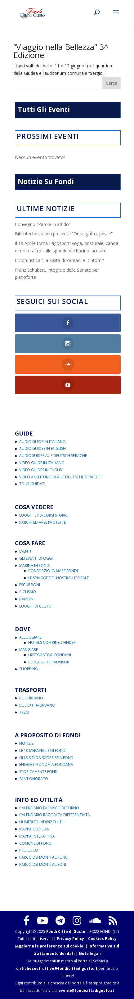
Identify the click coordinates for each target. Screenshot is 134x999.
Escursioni (29, 584)
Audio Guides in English (42, 448)
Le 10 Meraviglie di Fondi (42, 750)
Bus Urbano (31, 698)
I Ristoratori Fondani (49, 655)
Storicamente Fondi (39, 771)
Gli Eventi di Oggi (36, 558)
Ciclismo (27, 591)
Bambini (26, 599)
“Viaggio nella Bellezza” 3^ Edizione (61, 51)
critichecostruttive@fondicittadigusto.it (56, 968)
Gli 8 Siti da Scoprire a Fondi (46, 757)
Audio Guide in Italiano (42, 441)
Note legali (90, 953)
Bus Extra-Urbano (37, 705)
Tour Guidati (32, 483)
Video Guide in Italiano (42, 462)
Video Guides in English (42, 469)
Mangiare (28, 649)
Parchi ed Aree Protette (42, 522)
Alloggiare (30, 637)
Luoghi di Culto (35, 606)
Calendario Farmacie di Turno (49, 808)
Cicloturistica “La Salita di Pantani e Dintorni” (59, 260)
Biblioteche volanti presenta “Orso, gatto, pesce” (64, 234)
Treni (24, 712)
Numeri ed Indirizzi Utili (42, 822)
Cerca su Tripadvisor (48, 662)
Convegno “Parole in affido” (42, 224)
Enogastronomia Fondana (46, 764)
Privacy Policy (70, 938)
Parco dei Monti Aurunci (44, 857)
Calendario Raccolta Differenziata (54, 814)
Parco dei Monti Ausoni (42, 864)
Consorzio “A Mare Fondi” (53, 570)
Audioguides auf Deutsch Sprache (53, 455)
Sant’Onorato (33, 778)
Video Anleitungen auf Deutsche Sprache (59, 477)
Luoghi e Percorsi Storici (44, 515)
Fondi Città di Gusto (65, 931)
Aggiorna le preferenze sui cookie (49, 946)
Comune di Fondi (35, 843)
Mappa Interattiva (37, 836)
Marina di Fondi (34, 565)
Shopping (28, 668)
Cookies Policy (102, 938)
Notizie (26, 743)
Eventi (25, 551)
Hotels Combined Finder (52, 642)
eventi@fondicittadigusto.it (86, 990)
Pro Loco (28, 850)
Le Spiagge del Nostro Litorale (58, 578)
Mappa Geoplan (34, 829)
